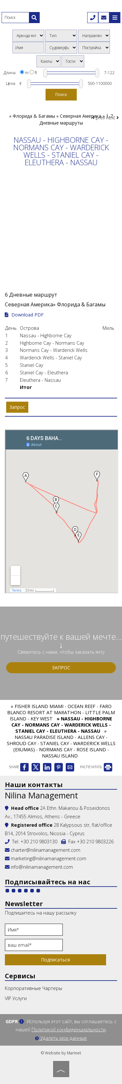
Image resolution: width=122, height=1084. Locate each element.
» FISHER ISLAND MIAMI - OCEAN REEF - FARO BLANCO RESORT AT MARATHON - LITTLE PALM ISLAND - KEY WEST (61, 712)
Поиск (61, 94)
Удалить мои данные (61, 1038)
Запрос (61, 667)
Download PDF (24, 314)
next (112, 117)
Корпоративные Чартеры (33, 988)
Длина (10, 72)
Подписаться (55, 960)
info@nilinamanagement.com (42, 867)
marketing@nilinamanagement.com (45, 858)
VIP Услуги (16, 998)
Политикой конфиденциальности (69, 1029)
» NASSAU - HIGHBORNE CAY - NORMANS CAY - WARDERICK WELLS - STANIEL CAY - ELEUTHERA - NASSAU (62, 725)
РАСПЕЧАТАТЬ (96, 767)
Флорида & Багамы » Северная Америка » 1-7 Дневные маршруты (63, 119)
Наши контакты (34, 784)
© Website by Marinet (61, 1053)
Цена (10, 83)
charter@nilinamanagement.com (42, 850)
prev (98, 117)
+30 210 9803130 (38, 841)
